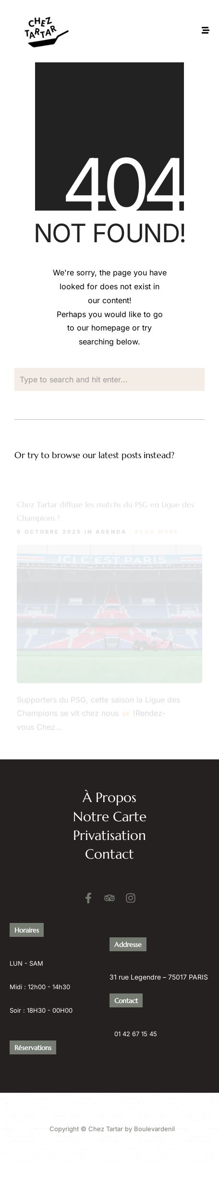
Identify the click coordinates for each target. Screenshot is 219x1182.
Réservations (32, 1046)
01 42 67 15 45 (135, 1033)
